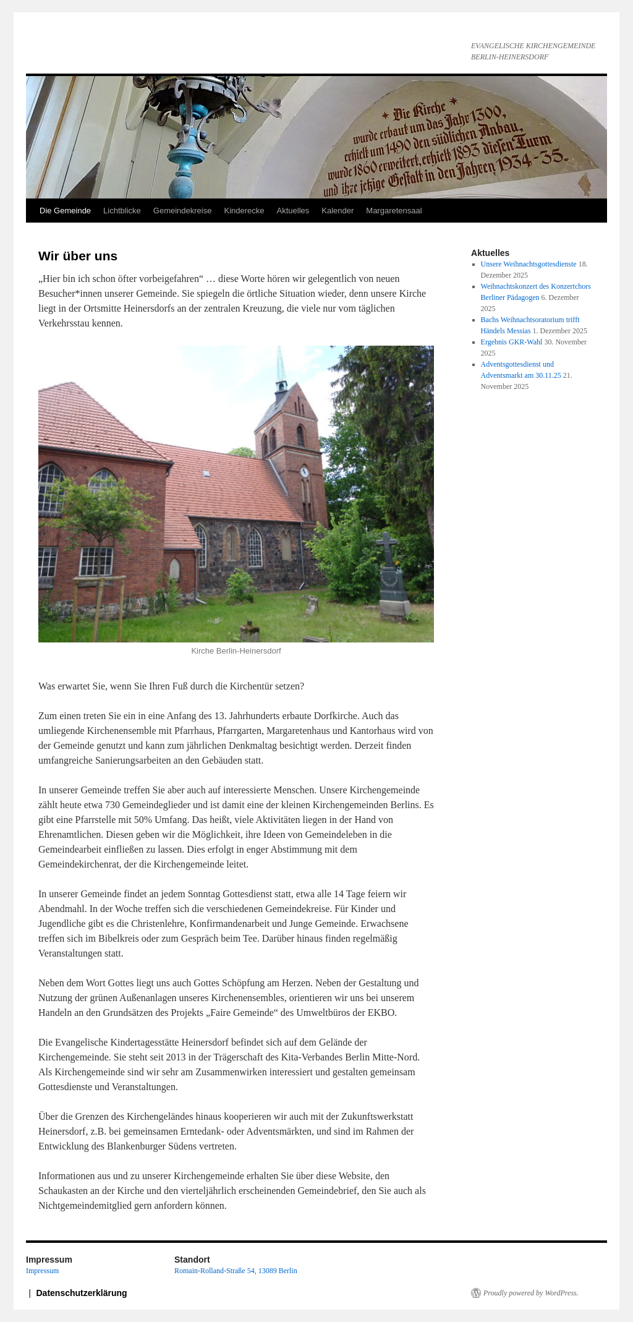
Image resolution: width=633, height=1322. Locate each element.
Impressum (42, 1270)
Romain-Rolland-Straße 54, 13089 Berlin (235, 1270)
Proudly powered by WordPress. (531, 1293)
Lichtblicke (122, 210)
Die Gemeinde (65, 210)
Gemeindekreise (182, 210)
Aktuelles (293, 210)
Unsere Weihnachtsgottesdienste (529, 264)
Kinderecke (244, 210)
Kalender (337, 210)
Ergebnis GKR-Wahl (512, 342)
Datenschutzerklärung (81, 1293)
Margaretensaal (394, 210)
